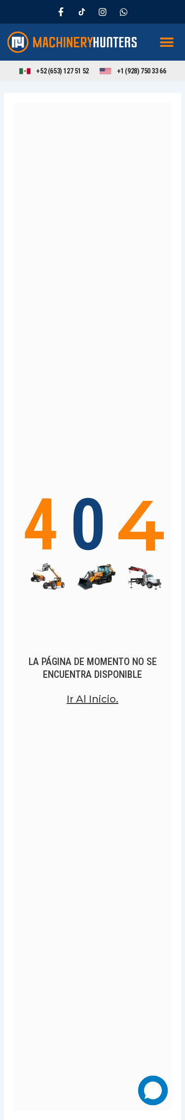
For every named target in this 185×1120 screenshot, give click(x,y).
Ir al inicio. (92, 699)
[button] (166, 42)
